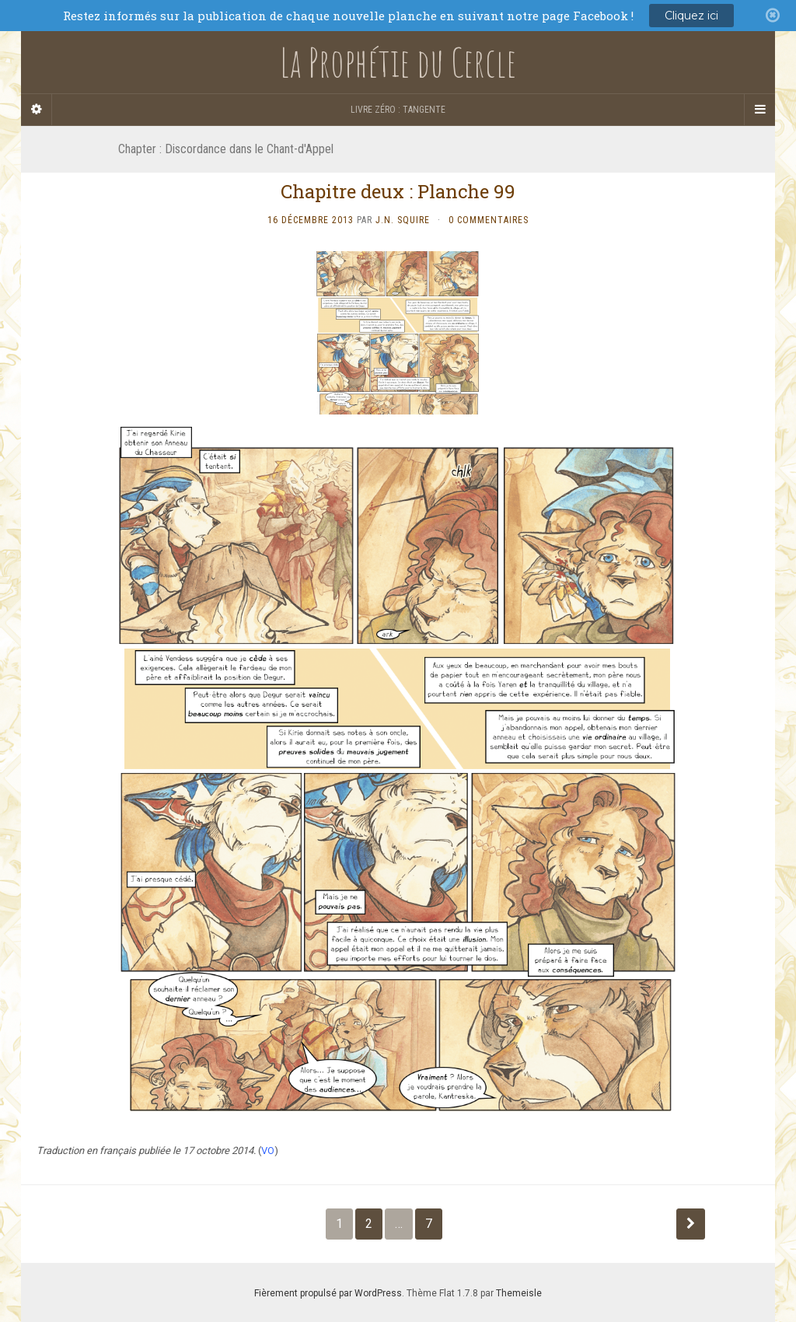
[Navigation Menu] (759, 109)
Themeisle (519, 1293)
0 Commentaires (489, 220)
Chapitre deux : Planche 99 (398, 191)
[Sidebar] (36, 109)
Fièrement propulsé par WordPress (328, 1293)
